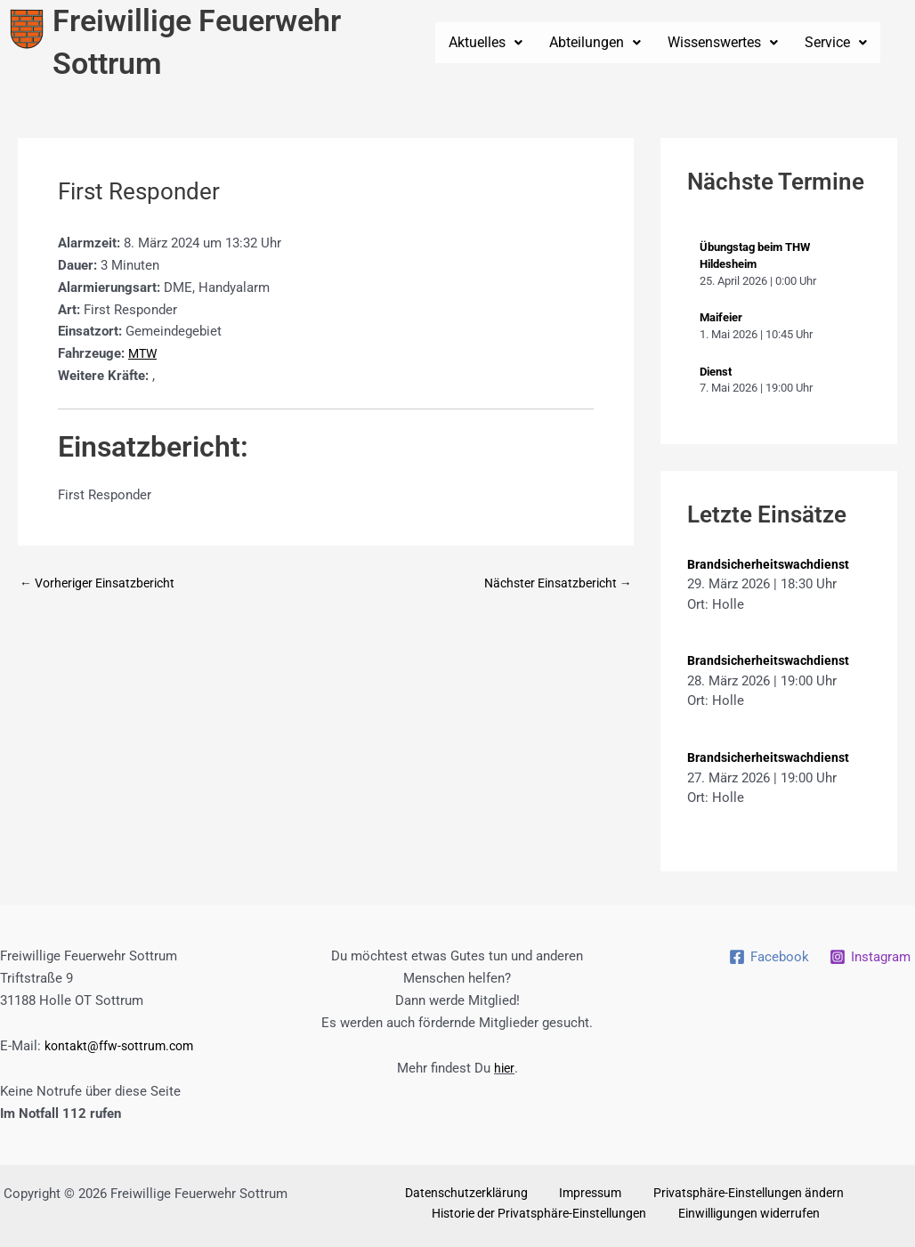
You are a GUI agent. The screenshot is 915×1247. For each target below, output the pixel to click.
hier (503, 1068)
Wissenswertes (723, 42)
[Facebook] (767, 957)
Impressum (585, 1194)
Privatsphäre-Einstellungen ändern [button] (732, 1194)
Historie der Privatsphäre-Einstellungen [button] (545, 1216)
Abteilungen (595, 42)
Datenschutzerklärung (473, 1194)
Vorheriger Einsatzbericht (103, 583)
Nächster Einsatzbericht (552, 583)
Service (836, 42)
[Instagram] (869, 957)
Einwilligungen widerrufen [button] (750, 1216)
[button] (485, 42)
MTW (143, 353)
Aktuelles (485, 42)
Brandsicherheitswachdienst (772, 564)
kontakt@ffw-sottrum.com (123, 1046)
